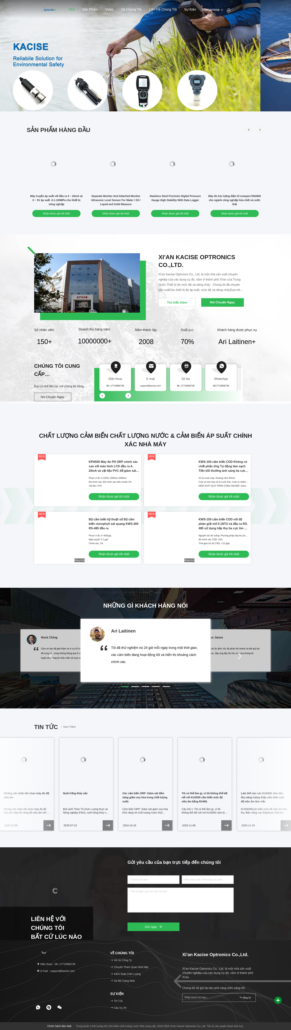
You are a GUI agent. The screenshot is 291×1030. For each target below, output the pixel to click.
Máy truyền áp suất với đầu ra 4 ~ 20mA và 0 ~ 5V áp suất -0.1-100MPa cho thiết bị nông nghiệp (56, 200)
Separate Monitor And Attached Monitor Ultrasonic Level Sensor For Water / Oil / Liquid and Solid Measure (115, 200)
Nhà (72, 9)
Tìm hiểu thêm (177, 302)
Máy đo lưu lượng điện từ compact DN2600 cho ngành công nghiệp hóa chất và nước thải (234, 200)
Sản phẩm (90, 9)
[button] (260, 130)
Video (109, 9)
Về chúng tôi (131, 9)
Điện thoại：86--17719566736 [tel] (56, 964)
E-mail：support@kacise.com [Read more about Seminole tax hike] (56, 970)
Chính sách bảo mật (59, 1026)
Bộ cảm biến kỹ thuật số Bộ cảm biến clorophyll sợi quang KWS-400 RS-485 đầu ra (113, 524)
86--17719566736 (186, 385)
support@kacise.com (150, 385)
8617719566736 (221, 385)
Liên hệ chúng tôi (163, 9)
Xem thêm (68, 726)
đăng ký (245, 997)
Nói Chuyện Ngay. (53, 397)
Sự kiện (190, 9)
